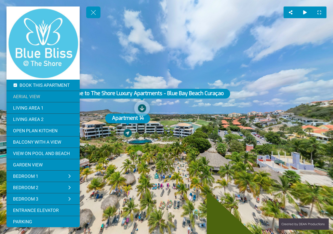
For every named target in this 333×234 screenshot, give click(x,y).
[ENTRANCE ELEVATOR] (43, 210)
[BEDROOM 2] (43, 187)
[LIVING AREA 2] (43, 119)
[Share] (291, 12)
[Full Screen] (319, 12)
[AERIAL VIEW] (43, 96)
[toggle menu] (93, 12)
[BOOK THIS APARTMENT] (43, 85)
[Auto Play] (305, 12)
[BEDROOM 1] (43, 176)
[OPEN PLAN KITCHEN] (43, 130)
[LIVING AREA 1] (43, 107)
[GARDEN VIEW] (43, 164)
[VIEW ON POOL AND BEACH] (43, 153)
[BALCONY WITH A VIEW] (43, 142)
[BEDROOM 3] (43, 198)
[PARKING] (43, 221)
